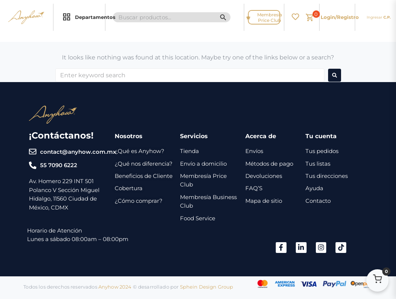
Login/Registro (340, 17)
